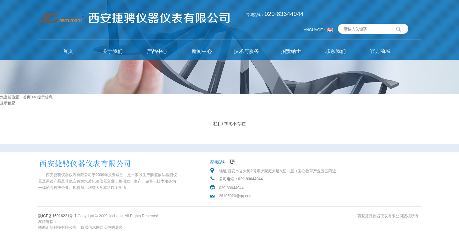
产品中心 (157, 51)
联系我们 (335, 51)
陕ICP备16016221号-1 (57, 216)
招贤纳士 (291, 51)
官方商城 (380, 51)
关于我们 (112, 51)
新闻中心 (202, 51)
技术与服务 (246, 51)
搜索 (399, 28)
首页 (68, 51)
